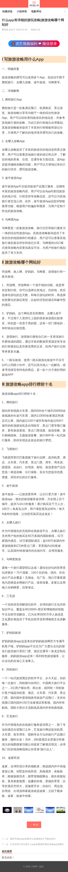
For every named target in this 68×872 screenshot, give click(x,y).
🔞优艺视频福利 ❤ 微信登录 (34, 44)
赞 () (34, 824)
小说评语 (22, 11)
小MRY (34, 4)
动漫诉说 (7, 11)
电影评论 (36, 11)
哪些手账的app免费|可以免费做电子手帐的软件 (33, 839)
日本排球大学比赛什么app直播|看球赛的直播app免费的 (37, 844)
